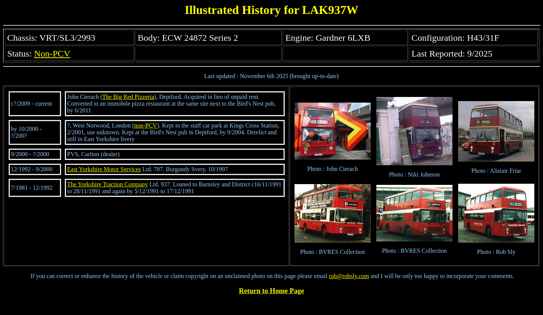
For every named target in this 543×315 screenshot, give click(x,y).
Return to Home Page (271, 291)
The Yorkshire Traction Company (107, 184)
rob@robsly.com (349, 276)
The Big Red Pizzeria (128, 97)
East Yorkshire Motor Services (104, 169)
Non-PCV (52, 53)
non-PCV (145, 125)
